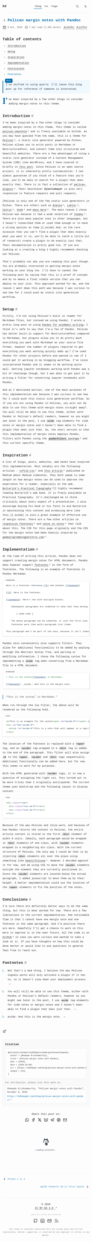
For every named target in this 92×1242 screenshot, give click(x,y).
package (63, 438)
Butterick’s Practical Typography (27, 489)
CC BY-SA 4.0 (45, 1208)
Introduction (17, 46)
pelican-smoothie (15, 131)
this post (26, 167)
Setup (11, 51)
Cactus (7, 210)
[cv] (46, 6)
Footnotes (14, 74)
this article (53, 471)
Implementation (18, 63)
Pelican (8, 140)
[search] (77, 6)
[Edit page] (4, 1032)
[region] (46, 608)
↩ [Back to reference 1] (9, 985)
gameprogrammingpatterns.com (23, 537)
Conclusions (16, 68)
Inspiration (16, 57)
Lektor (71, 205)
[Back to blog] (4, 20)
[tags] (54, 6)
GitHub (7, 938)
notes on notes (53, 524)
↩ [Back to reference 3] (64, 1018)
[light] (85, 6)
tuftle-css (27, 471)
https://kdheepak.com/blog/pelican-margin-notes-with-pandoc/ (45, 1099)
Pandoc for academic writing (62, 325)
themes (78, 214)
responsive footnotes (18, 524)
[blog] (38, 6)
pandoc (68, 27)
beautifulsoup (35, 861)
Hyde (20, 210)
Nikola (57, 205)
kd (4, 6)
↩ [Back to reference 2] (75, 1010)
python (81, 27)
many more (39, 210)
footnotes (41, 565)
